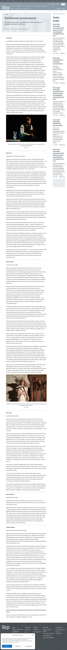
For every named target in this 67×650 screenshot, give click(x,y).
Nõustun (7, 646)
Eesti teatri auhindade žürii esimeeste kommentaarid (58, 61)
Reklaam (53, 4)
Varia (30, 9)
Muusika (38, 6)
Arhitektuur (19, 6)
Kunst (33, 6)
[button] (33, 635)
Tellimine (58, 4)
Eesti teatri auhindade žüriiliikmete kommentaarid (58, 123)
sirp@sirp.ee (16, 631)
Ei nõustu (18, 646)
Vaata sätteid (28, 646)
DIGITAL (64, 648)
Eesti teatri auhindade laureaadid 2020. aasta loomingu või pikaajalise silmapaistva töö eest (58, 155)
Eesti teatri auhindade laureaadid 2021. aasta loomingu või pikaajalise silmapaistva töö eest (58, 93)
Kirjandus (28, 6)
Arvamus (13, 6)
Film (24, 6)
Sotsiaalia (43, 6)
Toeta (63, 4)
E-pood (48, 4)
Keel (21, 9)
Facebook (15, 633)
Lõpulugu (25, 9)
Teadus (17, 9)
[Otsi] (64, 8)
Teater (12, 9)
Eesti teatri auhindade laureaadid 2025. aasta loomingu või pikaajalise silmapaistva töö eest (58, 30)
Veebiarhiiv (58, 9)
